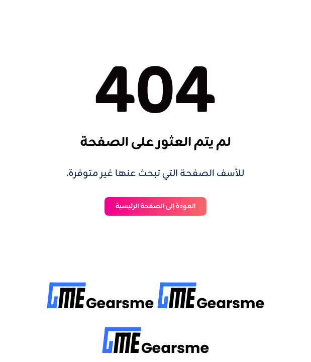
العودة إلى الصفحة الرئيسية (156, 206)
